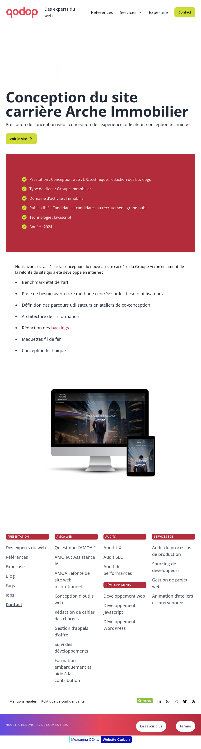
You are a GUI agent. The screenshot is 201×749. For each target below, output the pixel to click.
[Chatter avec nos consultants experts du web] (168, 701)
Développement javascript (119, 609)
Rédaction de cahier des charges (75, 615)
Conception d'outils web (74, 599)
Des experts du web (59, 12)
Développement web (124, 596)
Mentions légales (23, 701)
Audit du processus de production (171, 551)
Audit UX (112, 547)
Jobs (10, 595)
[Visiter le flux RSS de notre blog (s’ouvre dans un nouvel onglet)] (193, 701)
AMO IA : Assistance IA (75, 560)
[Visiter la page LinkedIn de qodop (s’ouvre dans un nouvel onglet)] (159, 701)
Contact (184, 12)
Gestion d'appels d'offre (71, 631)
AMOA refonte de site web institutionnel (72, 579)
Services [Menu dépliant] (131, 12)
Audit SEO (113, 557)
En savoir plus (151, 726)
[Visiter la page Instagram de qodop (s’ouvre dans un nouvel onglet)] (176, 701)
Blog (10, 576)
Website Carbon (116, 739)
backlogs (60, 328)
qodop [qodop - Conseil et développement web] (22, 11)
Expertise (158, 12)
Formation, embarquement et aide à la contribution (73, 670)
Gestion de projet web (169, 583)
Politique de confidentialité (62, 701)
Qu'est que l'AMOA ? (75, 547)
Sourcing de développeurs (166, 567)
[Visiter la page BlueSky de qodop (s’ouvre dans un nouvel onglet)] (185, 701)
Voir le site (21, 138)
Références (102, 12)
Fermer (185, 726)
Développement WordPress (119, 625)
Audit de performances (117, 570)
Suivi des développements (71, 647)
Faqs (10, 585)
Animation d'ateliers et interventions (172, 599)
